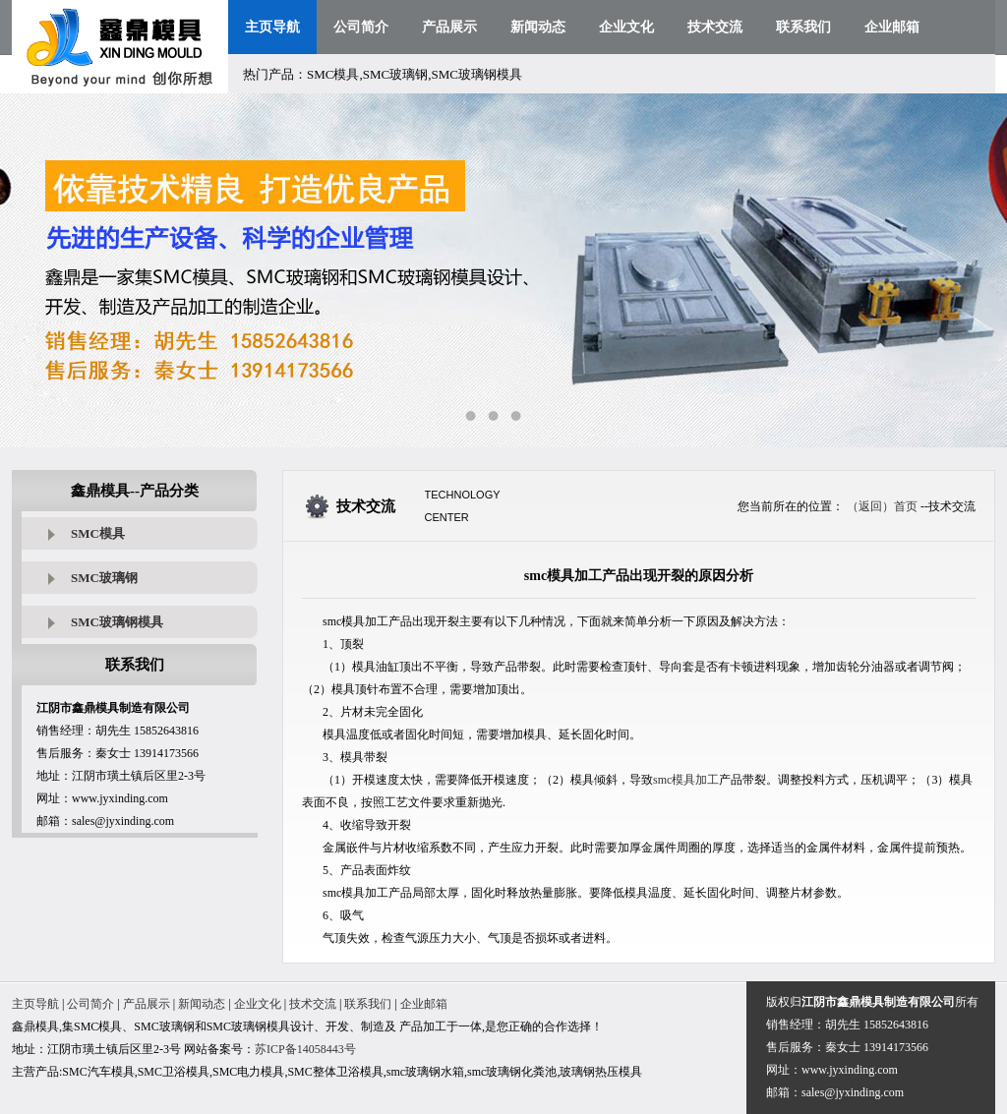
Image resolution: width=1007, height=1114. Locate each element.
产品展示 (449, 27)
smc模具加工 (686, 780)
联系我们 (803, 27)
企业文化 (626, 27)
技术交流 (714, 27)
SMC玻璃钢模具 (117, 622)
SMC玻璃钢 (104, 577)
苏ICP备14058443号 (305, 1049)
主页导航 (272, 27)
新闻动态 (537, 27)
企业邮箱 (891, 27)
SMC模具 (98, 533)
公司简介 (360, 27)
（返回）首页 (882, 506)
